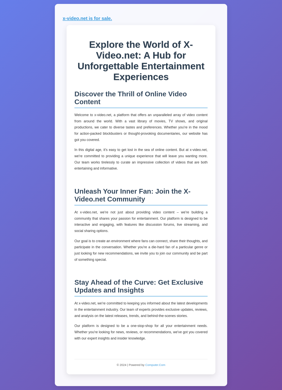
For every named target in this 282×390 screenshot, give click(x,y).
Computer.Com (155, 365)
